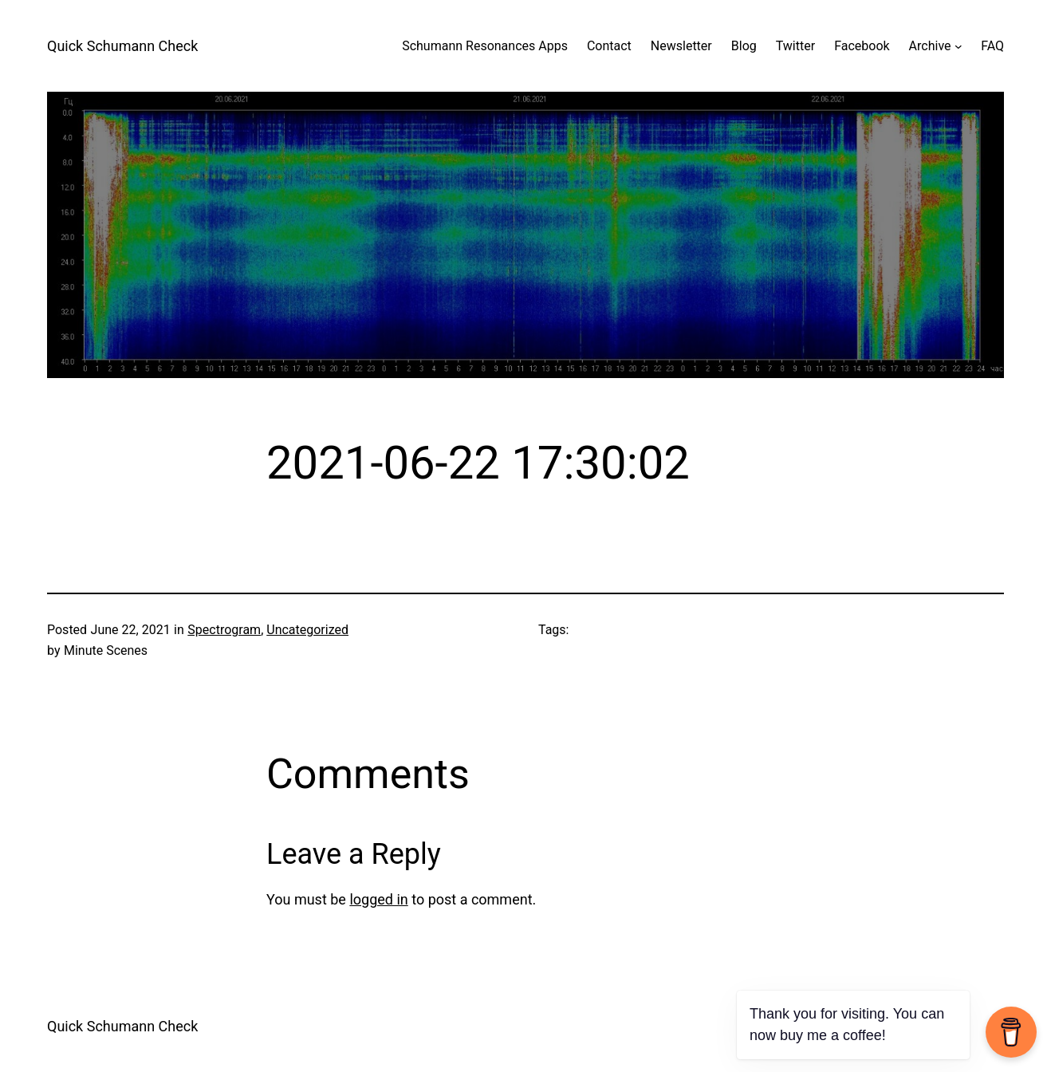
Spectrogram (224, 629)
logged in (378, 899)
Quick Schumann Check (122, 45)
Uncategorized (307, 629)
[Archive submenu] (958, 46)
